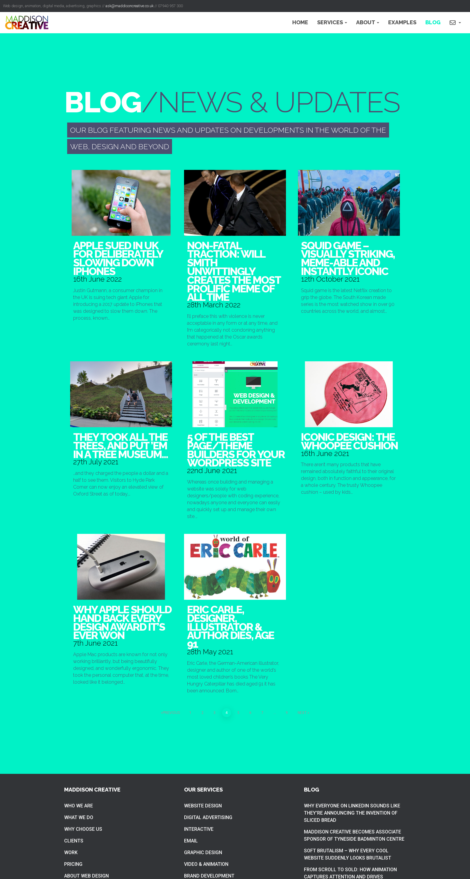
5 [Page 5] (238, 713)
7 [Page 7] (262, 713)
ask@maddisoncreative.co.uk (129, 6)
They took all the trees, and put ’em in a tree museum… (120, 445)
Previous (171, 713)
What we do (78, 817)
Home (300, 22)
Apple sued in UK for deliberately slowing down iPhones (118, 258)
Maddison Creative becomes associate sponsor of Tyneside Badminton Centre (354, 835)
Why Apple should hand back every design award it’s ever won (122, 622)
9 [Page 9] (287, 713)
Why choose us (83, 829)
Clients (73, 841)
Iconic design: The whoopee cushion (349, 441)
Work (71, 852)
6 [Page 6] (250, 713)
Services (332, 22)
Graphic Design (203, 852)
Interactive (198, 829)
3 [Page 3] (214, 713)
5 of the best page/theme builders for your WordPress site (236, 450)
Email (191, 841)
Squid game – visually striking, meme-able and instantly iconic (348, 258)
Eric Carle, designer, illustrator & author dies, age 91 (230, 626)
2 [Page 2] (202, 713)
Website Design (203, 806)
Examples (402, 22)
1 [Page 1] (190, 713)
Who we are (78, 806)
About (367, 22)
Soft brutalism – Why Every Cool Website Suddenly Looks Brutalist (347, 854)
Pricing (73, 864)
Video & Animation (206, 864)
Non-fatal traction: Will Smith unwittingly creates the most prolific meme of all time (234, 271)
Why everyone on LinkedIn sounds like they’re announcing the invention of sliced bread (352, 813)
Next (302, 713)
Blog (433, 22)
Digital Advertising (208, 817)
